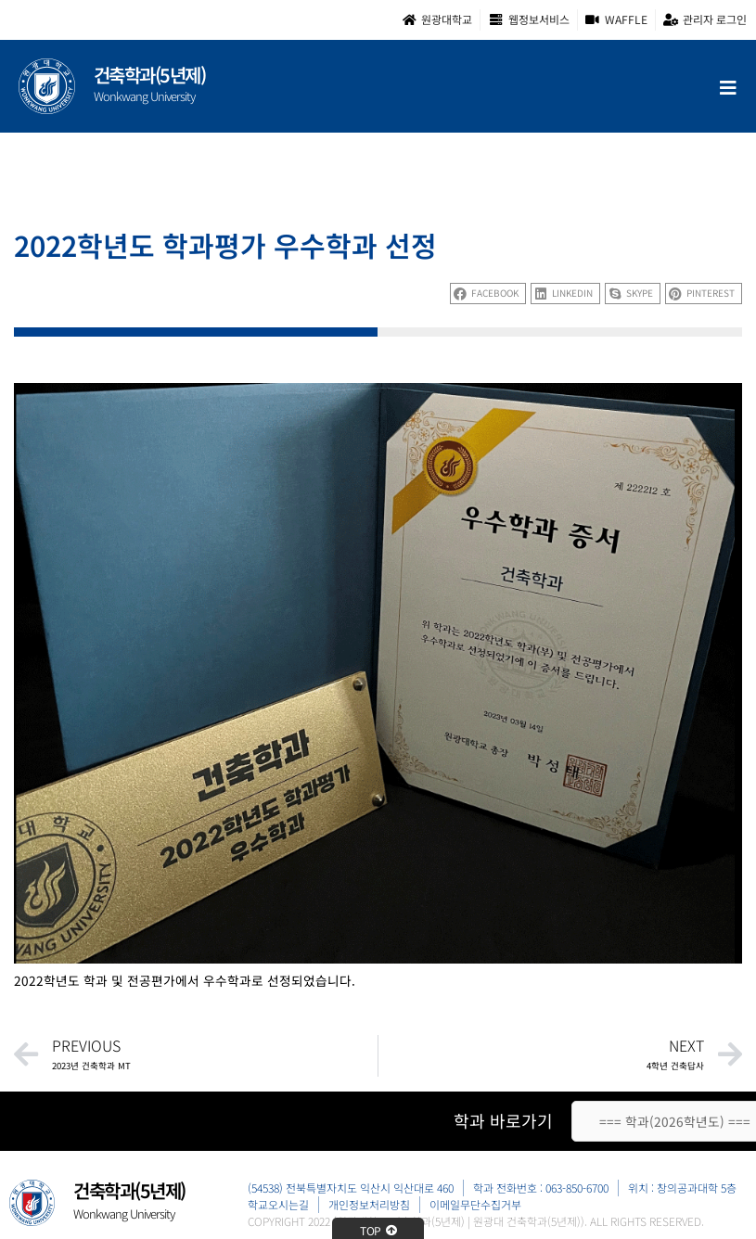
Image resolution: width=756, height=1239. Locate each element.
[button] (488, 293)
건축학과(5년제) (150, 74)
